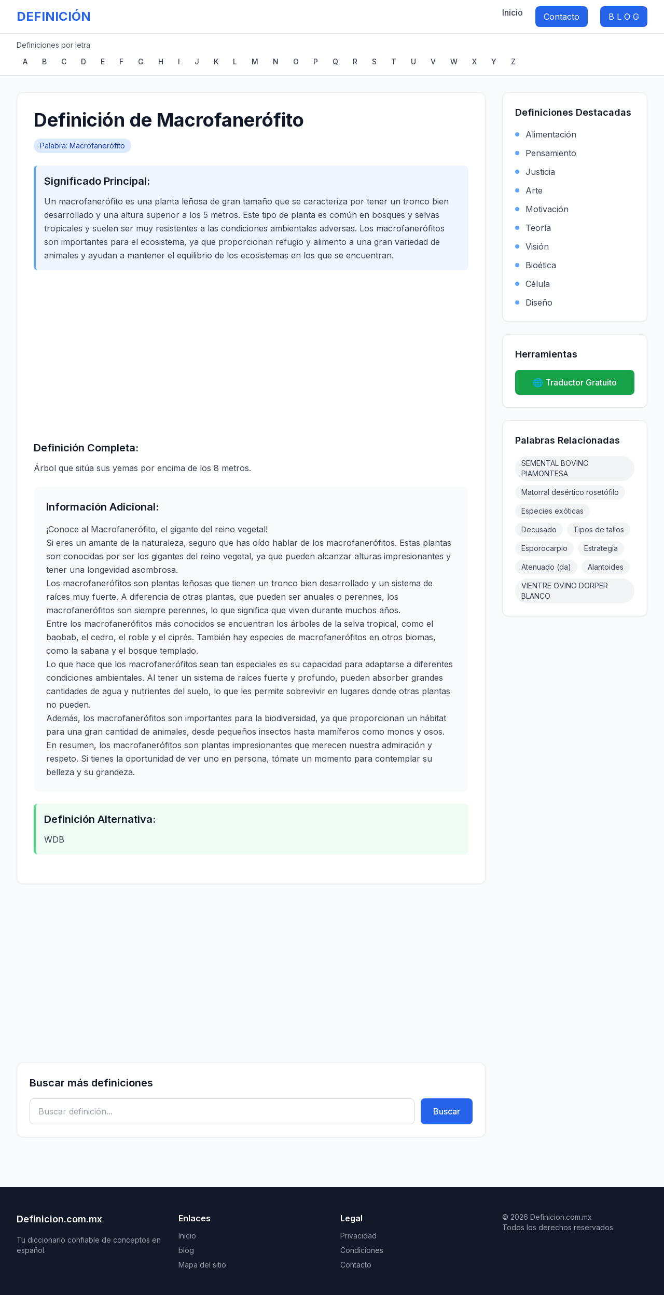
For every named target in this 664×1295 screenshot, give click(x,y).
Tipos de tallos (598, 529)
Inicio (512, 12)
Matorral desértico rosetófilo (570, 492)
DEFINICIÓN (54, 16)
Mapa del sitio (202, 1264)
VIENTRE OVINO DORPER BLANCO (564, 590)
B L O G (623, 16)
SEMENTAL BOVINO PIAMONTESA (555, 468)
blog (186, 1250)
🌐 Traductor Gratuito (575, 382)
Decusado (539, 529)
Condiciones (361, 1250)
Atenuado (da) (546, 566)
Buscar (446, 1111)
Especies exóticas (552, 510)
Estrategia (601, 548)
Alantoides (606, 566)
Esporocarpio (544, 548)
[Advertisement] (251, 355)
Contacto (561, 16)
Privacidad (358, 1235)
